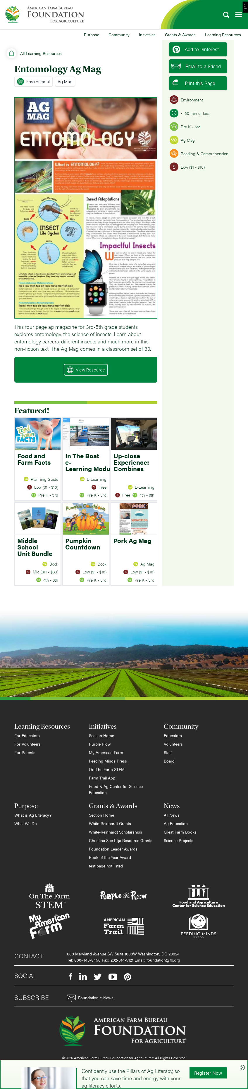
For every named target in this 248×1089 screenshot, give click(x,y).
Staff (168, 752)
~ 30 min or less (189, 113)
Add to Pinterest (196, 49)
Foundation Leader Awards (113, 849)
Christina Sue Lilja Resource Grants (120, 840)
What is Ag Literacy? (32, 815)
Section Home (101, 735)
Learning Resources (223, 34)
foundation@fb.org (163, 960)
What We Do (25, 823)
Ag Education (176, 823)
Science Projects (178, 840)
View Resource (86, 370)
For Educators (27, 735)
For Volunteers (27, 744)
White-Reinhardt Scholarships (115, 832)
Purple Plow (100, 744)
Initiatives (147, 34)
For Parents (24, 752)
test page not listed (106, 866)
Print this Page (194, 83)
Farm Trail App (102, 778)
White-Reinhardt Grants (110, 823)
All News (172, 815)
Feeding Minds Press (108, 761)
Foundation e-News (90, 998)
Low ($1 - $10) (187, 167)
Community (119, 34)
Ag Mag (65, 81)
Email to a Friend (196, 66)
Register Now (208, 1072)
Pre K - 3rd (185, 126)
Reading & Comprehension (199, 153)
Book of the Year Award (110, 857)
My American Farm (106, 752)
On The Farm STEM (107, 769)
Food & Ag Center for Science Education (116, 789)
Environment (33, 81)
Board (169, 761)
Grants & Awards (180, 34)
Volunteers (173, 744)
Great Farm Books (180, 832)
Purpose (91, 34)
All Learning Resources (41, 53)
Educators (173, 735)
